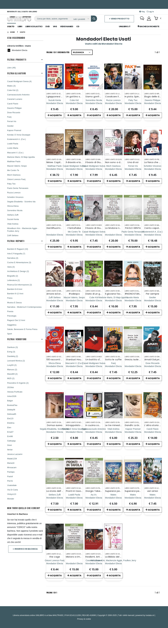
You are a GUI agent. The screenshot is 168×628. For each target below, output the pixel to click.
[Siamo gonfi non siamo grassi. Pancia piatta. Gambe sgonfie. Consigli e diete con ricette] (93, 103)
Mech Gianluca (13, 174)
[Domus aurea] (55, 431)
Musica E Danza (14, 302)
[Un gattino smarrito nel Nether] (74, 103)
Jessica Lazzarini (14, 454)
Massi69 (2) (12, 373)
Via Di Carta (12, 489)
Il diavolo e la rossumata (80, 162)
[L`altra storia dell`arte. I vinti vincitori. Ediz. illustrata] (152, 431)
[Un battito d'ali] (93, 366)
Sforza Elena (12, 206)
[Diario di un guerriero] (93, 300)
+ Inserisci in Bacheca (25, 548)
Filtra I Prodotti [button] (16, 59)
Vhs (55, 26)
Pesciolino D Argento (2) (18, 382)
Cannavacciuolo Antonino (18, 94)
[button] (157, 18)
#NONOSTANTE (133, 293)
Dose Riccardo (13, 112)
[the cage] (54, 563)
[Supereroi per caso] (113, 497)
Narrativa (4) (12, 258)
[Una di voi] (133, 168)
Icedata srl (150, 615)
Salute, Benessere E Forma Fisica (22, 329)
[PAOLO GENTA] (133, 234)
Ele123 (10, 418)
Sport (9, 333)
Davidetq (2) (12, 356)
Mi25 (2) (10, 378)
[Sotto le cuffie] (113, 366)
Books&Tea (12, 405)
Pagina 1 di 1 (51, 592)
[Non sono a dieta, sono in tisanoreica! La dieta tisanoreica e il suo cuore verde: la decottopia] (113, 168)
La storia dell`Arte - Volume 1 (62, 491)
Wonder (10, 498)
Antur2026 (11, 396)
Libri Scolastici (33, 26)
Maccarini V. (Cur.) (15, 152)
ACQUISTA (54, 115)
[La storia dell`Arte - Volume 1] (54, 497)
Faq (142, 11)
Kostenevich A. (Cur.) (16, 139)
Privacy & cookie (84, 619)
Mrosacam (11, 467)
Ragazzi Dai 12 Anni (16, 320)
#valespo (74, 293)
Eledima (10, 422)
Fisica (9, 298)
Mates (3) (11, 85)
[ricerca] (52, 19)
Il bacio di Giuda (94, 162)
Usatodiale (11, 485)
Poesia (10, 311)
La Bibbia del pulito (115, 556)
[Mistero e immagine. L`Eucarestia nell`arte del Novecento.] (74, 563)
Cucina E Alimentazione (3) (19, 262)
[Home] (11, 32)
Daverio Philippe (14, 108)
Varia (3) (11, 266)
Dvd (47, 26)
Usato (10, 26)
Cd (77, 26)
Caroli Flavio (12, 103)
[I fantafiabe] (74, 234)
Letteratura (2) (13, 280)
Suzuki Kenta (13, 219)
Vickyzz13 (11, 494)
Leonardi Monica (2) (16, 360)
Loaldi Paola (12, 143)
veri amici (152, 491)
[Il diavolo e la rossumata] (74, 168)
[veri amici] (152, 497)
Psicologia (11, 315)
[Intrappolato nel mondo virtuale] (74, 431)
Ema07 (10, 431)
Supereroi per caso (116, 491)
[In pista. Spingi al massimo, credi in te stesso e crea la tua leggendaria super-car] (133, 103)
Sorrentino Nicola (14, 210)
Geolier (10, 125)
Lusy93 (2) (11, 365)
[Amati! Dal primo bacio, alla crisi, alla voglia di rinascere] (152, 366)
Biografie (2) (12, 275)
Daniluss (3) (12, 347)
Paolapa (10, 471)
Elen (9, 427)
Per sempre (152, 293)
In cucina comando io (97, 425)
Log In (150, 11)
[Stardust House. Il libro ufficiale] (74, 366)
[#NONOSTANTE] (133, 300)
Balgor (10, 400)
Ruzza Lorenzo (13, 192)
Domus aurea (54, 425)
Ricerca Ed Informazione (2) (19, 284)
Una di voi (132, 162)
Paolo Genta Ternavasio (17, 188)
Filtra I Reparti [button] (15, 241)
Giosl (9, 445)
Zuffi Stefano (12, 235)
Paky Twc (11, 183)
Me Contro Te (13, 170)
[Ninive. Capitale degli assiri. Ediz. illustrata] (54, 168)
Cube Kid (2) (12, 90)
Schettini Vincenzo (15, 197)
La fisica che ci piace (156, 162)
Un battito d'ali (93, 359)
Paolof (10, 476)
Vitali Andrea (12, 223)
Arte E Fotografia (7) (16, 253)
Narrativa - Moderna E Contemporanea (24, 307)
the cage (54, 556)
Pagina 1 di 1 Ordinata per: (58, 52)
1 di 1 (158, 53)
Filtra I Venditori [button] (16, 339)
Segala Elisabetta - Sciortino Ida (21, 201)
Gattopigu (11, 440)
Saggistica (11, 324)
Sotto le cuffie (113, 359)
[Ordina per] (82, 52)
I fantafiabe (74, 228)
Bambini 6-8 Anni (14, 289)
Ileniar (10, 449)
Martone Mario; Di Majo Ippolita (21, 157)
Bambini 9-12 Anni (15, 293)
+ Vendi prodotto (119, 18)
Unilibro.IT (124, 26)
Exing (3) (11, 351)
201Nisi (10, 387)
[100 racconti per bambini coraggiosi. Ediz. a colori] (54, 366)
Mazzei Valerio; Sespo (17, 165)
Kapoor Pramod (14, 130)
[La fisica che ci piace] (152, 168)
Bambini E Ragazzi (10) (17, 249)
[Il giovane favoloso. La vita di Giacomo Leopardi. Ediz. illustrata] (113, 300)
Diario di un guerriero (97, 293)
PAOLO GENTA (133, 228)
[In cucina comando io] (94, 431)
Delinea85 (11, 414)
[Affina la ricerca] (81, 19)
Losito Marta (12, 148)
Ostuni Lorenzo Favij (16, 179)
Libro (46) (11, 67)
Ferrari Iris (11, 121)
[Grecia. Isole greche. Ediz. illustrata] (133, 366)
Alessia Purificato (14, 391)
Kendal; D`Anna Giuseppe (18, 134)
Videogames (66, 26)
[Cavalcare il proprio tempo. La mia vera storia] (113, 103)
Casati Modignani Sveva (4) (19, 81)
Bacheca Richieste (148, 26)
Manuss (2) (12, 369)
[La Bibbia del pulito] (113, 563)
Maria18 (10, 463)
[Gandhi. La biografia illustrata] (133, 431)
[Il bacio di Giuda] (93, 168)
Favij (9, 116)
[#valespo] (74, 300)
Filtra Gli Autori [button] (16, 73)
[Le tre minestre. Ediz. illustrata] (113, 431)
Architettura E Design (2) (18, 271)
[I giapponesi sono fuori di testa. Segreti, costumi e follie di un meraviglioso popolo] (54, 103)
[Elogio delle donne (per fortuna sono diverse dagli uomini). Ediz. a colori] (152, 103)
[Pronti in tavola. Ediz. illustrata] (74, 497)
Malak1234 (12, 458)
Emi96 (10, 436)
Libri (20, 26)
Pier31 (10, 480)
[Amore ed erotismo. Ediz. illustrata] (54, 300)
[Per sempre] (152, 300)
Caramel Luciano (14, 99)
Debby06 (11, 409)
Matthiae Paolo (13, 161)
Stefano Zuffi (12, 214)
